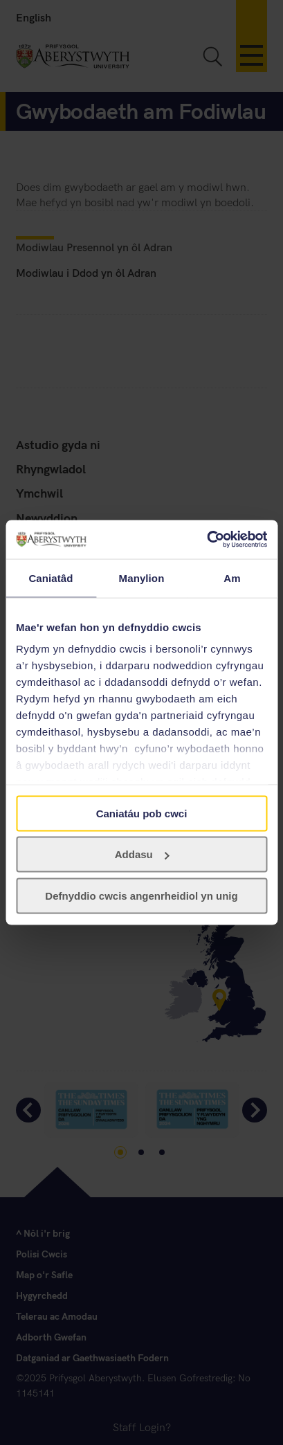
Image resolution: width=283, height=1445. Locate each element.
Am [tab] (231, 577)
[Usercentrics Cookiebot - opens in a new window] (206, 540)
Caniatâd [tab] (50, 577)
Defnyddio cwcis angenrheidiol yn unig (141, 895)
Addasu (142, 854)
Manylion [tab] (142, 577)
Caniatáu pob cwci (142, 813)
